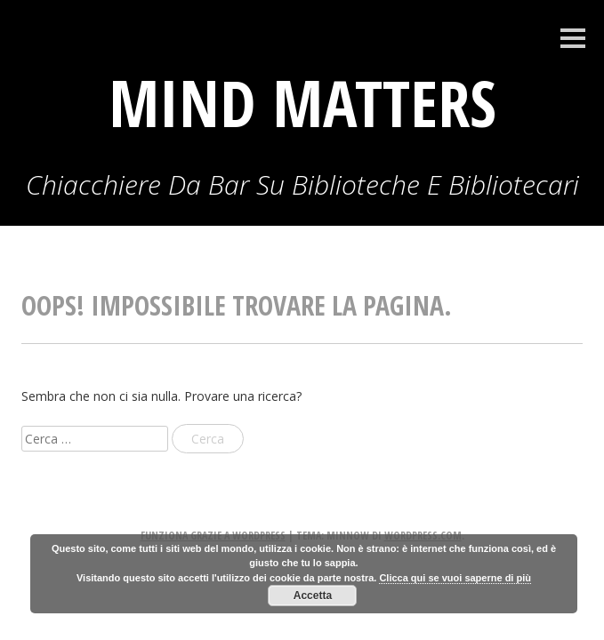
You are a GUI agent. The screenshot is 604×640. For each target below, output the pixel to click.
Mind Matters (302, 102)
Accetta (313, 595)
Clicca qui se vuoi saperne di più (455, 577)
